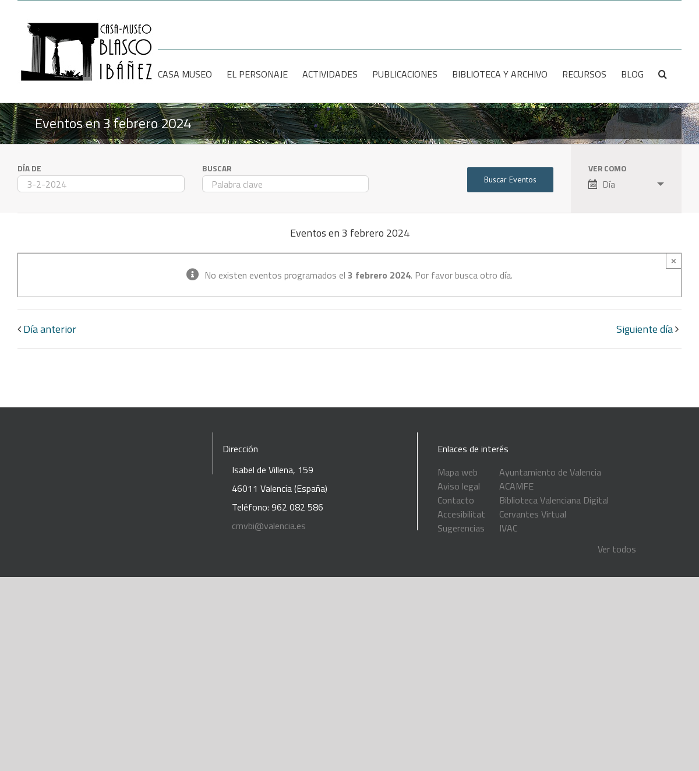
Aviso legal (458, 486)
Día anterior (49, 329)
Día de (29, 169)
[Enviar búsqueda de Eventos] (510, 179)
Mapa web (457, 472)
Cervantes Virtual (532, 514)
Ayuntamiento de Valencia (550, 472)
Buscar (216, 169)
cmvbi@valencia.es (269, 526)
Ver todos (617, 549)
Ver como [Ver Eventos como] (607, 169)
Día (601, 184)
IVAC (508, 528)
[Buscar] (662, 74)
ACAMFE (516, 486)
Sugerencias (461, 528)
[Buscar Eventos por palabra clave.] (285, 183)
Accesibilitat (461, 514)
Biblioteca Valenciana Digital (554, 500)
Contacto (455, 500)
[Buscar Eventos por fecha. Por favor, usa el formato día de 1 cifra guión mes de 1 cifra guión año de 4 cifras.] (101, 183)
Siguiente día (644, 329)
